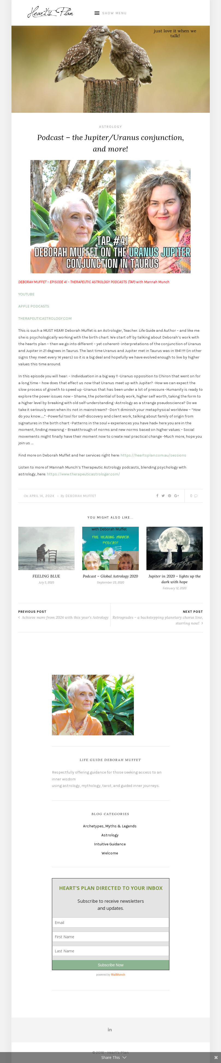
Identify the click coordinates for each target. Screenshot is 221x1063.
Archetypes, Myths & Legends (110, 826)
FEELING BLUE (46, 576)
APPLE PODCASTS (33, 306)
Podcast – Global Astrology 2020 (110, 576)
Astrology (110, 127)
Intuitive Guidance (110, 844)
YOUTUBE (26, 294)
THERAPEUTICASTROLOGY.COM (45, 318)
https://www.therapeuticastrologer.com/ (83, 474)
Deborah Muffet (81, 496)
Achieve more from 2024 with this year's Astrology (63, 617)
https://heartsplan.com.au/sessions (153, 455)
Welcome (110, 853)
